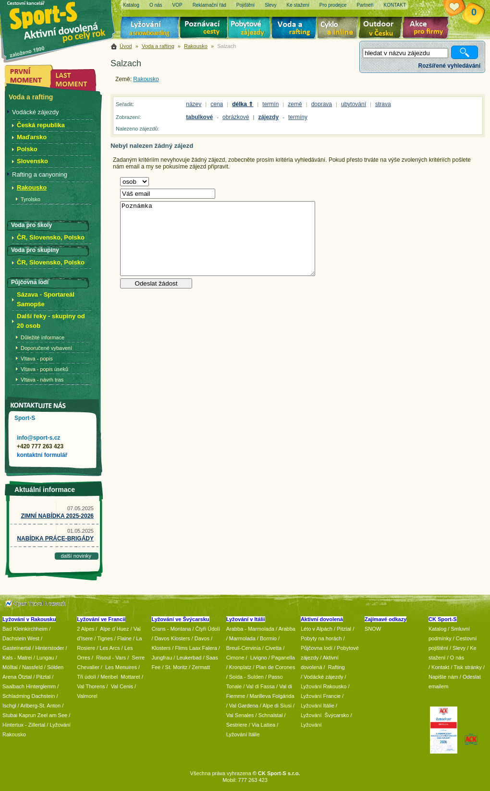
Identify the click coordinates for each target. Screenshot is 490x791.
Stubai (9, 715)
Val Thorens (91, 686)
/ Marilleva (258, 696)
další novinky (76, 556)
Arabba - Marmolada (250, 629)
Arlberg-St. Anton (40, 705)
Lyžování (150, 29)
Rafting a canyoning (39, 174)
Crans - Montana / (173, 629)
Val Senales (240, 715)
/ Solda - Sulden (245, 677)
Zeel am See (52, 715)
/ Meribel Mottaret (119, 677)
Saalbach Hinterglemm (29, 686)
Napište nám (443, 677)
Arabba (287, 629)
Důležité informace (42, 337)
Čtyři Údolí (208, 629)
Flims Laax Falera (196, 648)
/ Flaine (123, 638)
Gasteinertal (16, 648)
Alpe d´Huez (115, 629)
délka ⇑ (242, 104)
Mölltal (10, 667)
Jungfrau (161, 657)
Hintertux (13, 725)
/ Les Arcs (108, 648)
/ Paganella (282, 657)
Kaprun (27, 715)
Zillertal (37, 725)
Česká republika (41, 125)
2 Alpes (85, 629)
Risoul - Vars (111, 657)
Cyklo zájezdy (339, 29)
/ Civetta (272, 648)
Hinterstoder (49, 648)
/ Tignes (103, 638)
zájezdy (268, 117)
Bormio (268, 638)
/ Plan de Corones (274, 667)
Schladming (17, 696)
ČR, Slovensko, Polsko (51, 237)
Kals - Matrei (17, 657)
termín (270, 104)
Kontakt (440, 667)
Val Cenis (122, 686)
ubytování (353, 104)
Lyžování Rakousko (324, 686)
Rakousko (196, 46)
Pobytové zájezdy (250, 29)
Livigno (258, 657)
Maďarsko (32, 137)
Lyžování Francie (321, 696)
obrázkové (235, 117)
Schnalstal (270, 715)
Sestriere (236, 725)
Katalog (437, 629)
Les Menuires (121, 667)
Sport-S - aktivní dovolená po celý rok (62, 20)
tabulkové (199, 117)
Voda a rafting (295, 29)
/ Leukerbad (187, 657)
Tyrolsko (30, 199)
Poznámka (217, 238)
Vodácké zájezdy (35, 112)
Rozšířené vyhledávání (449, 65)
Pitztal (43, 677)
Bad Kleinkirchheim (25, 629)
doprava (321, 104)
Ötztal (25, 677)
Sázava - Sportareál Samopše (45, 299)
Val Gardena (243, 705)
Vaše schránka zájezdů (461, 8)
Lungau (45, 657)
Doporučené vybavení (46, 348)
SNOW (373, 629)
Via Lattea (263, 725)
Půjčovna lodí (316, 648)
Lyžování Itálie (243, 734)
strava (383, 104)
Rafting (336, 667)
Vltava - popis (37, 358)
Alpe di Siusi (277, 705)
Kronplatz (240, 667)
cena (216, 104)
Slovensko (32, 161)
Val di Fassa (260, 686)
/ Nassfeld (31, 667)
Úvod (126, 46)
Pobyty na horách (321, 638)
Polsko (27, 149)
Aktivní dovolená (382, 29)
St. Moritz (176, 667)
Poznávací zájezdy (204, 29)
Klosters (161, 648)
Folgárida (283, 696)
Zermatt (201, 667)
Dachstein (43, 696)
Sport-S (24, 418)
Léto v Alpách (316, 629)
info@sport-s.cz (38, 437)
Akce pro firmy (428, 29)
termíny (297, 117)
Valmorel (87, 696)
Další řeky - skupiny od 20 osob (51, 320)
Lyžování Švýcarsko (325, 715)
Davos (202, 638)
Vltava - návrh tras (42, 380)
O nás (457, 657)
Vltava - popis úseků (44, 369)
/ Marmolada (241, 638)
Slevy (459, 648)
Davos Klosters (172, 638)
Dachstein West (20, 638)
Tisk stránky (467, 667)
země (295, 104)
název (193, 104)
